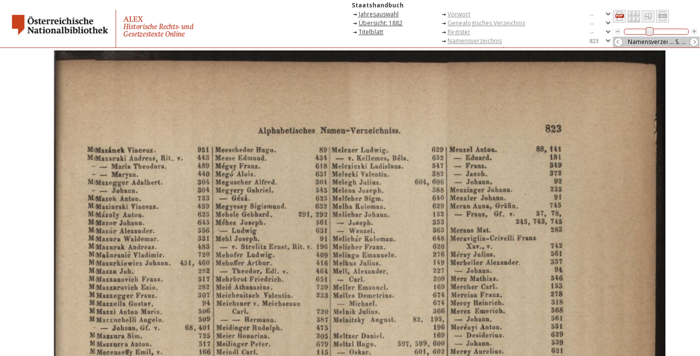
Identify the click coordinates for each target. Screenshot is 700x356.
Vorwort (459, 14)
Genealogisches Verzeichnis (486, 23)
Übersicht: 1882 (381, 23)
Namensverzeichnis (475, 41)
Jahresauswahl (379, 14)
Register (459, 32)
